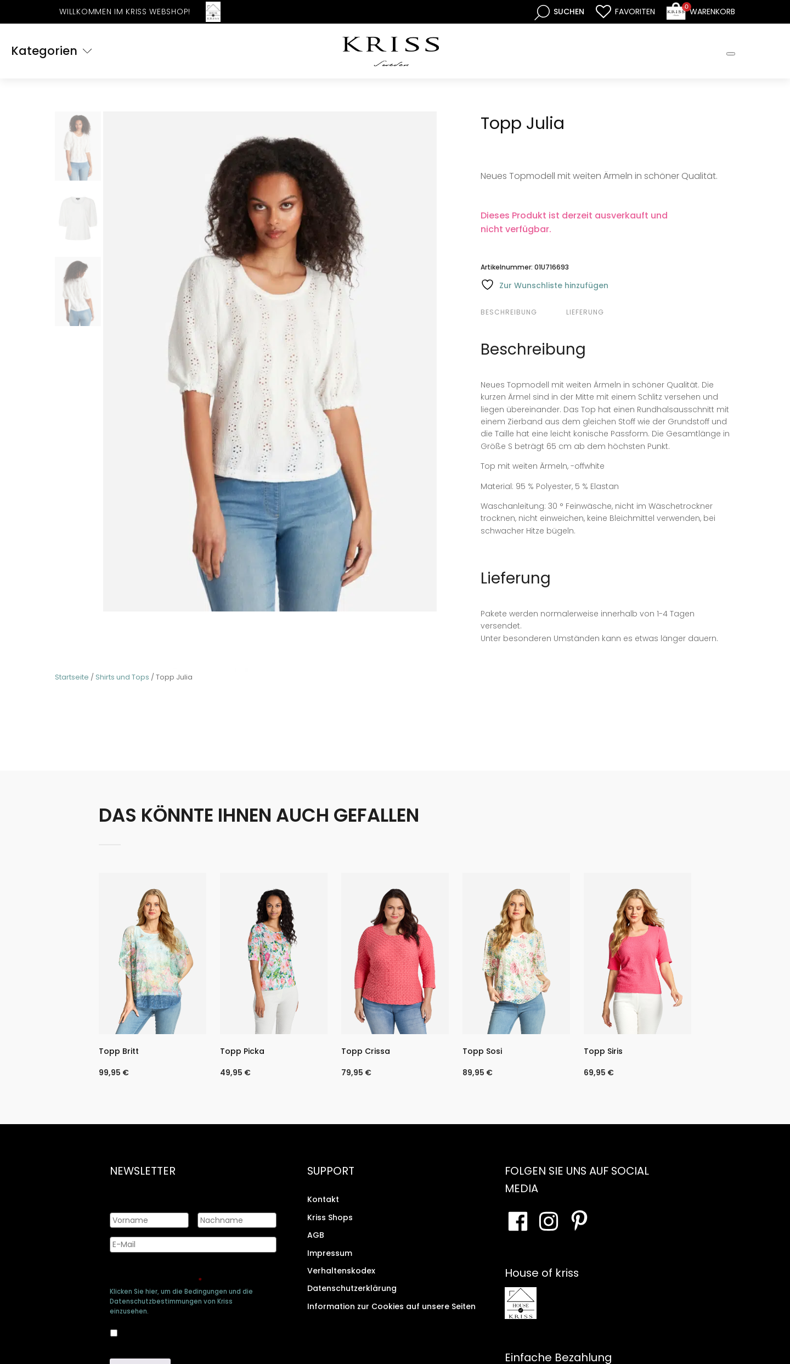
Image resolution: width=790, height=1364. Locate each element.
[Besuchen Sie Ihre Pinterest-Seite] (579, 1221)
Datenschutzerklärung (352, 1288)
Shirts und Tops (122, 677)
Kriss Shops (330, 1217)
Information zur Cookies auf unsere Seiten (391, 1306)
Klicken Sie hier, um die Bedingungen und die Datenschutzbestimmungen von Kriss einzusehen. (181, 1301)
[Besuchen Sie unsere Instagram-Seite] (548, 1221)
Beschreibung (509, 312)
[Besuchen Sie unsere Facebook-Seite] (518, 1221)
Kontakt (323, 1199)
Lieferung (585, 312)
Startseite (72, 677)
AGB (315, 1235)
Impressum (329, 1252)
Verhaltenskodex (341, 1270)
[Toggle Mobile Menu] (730, 53)
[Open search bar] (559, 12)
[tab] (522, 312)
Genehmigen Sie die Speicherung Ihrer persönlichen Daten (191, 1275)
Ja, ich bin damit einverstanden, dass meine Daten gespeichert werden (184, 1330)
